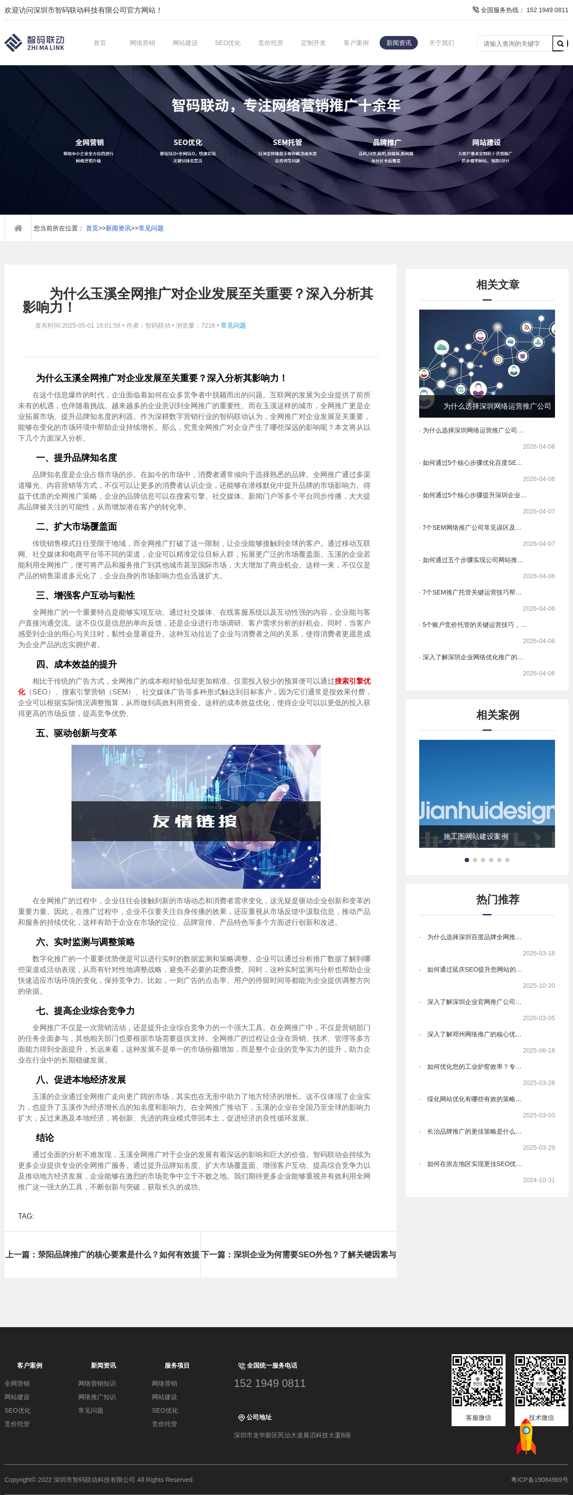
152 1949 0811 (270, 1383)
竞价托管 (270, 42)
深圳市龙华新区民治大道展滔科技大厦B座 (292, 1435)
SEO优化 (228, 42)
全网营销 (17, 1383)
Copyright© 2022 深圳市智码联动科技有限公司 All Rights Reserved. (102, 1479)
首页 (100, 42)
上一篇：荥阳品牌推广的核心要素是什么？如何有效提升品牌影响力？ (102, 1264)
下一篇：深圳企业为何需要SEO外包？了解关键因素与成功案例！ (298, 1264)
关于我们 (441, 42)
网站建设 (185, 42)
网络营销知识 (97, 1383)
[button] (467, 860)
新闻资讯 (399, 42)
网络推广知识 (97, 1396)
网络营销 (142, 42)
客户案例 (356, 42)
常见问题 (151, 228)
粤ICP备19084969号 (540, 1479)
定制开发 (313, 42)
